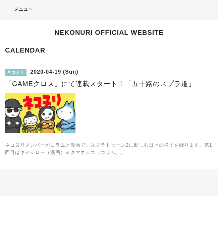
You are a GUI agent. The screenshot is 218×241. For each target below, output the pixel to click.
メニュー (19, 9)
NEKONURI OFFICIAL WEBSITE (109, 32)
